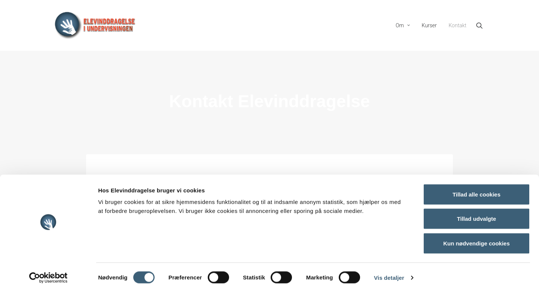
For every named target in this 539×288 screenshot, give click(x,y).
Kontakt (457, 25)
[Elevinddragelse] (94, 25)
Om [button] (403, 25)
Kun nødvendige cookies (476, 239)
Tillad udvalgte (476, 214)
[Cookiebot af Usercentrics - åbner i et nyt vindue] (48, 273)
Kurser (429, 25)
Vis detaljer (389, 273)
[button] (483, 25)
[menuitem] (402, 25)
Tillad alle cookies (476, 190)
